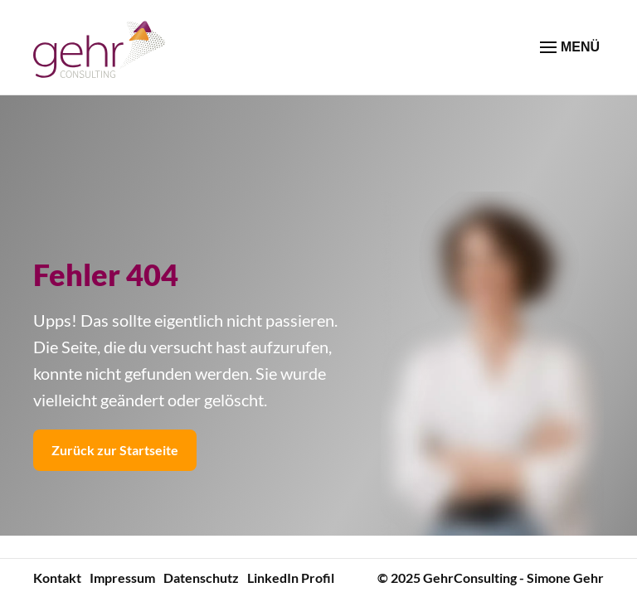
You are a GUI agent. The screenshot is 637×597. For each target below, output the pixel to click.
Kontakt (57, 577)
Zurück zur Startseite (114, 450)
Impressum (122, 577)
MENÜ (570, 47)
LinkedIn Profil (290, 577)
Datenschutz (201, 577)
